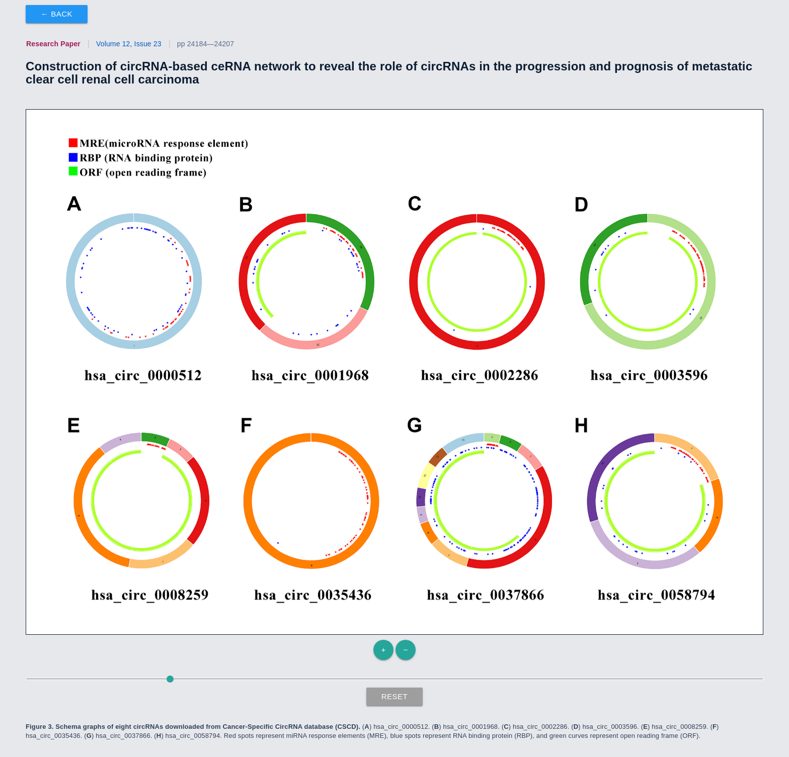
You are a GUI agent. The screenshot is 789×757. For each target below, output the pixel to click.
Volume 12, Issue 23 (129, 44)
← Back (56, 14)
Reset (394, 696)
